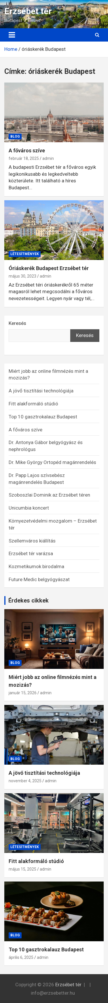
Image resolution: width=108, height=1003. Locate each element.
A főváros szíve (27, 150)
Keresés (17, 323)
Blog (15, 136)
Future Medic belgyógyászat (39, 579)
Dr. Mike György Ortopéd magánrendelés (52, 462)
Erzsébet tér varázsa (31, 553)
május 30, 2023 (22, 276)
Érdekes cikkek (28, 600)
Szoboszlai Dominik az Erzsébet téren (49, 495)
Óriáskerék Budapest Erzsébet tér (49, 268)
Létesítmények (24, 254)
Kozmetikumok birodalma (36, 566)
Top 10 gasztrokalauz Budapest (43, 417)
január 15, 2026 (23, 693)
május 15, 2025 (22, 869)
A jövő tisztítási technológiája (41, 391)
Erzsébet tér (28, 11)
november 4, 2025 (25, 781)
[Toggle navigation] (11, 35)
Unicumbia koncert (29, 508)
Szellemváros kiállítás (32, 541)
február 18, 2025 (24, 158)
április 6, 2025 (21, 957)
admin (48, 158)
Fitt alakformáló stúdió (33, 404)
